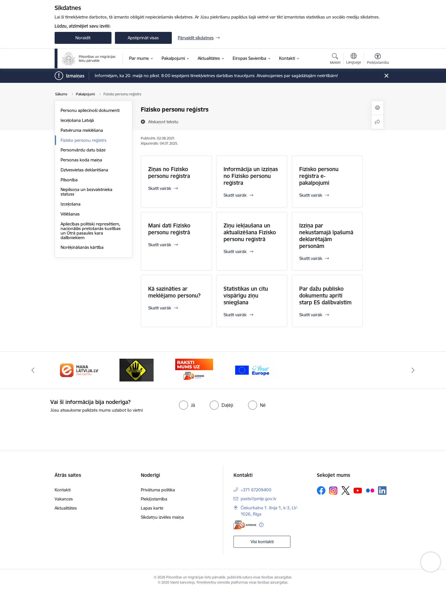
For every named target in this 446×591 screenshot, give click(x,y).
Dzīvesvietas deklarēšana (84, 170)
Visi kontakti (262, 541)
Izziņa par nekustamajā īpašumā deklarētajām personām (326, 235)
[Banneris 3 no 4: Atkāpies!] (194, 369)
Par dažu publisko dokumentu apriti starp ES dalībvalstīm (325, 295)
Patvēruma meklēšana (82, 130)
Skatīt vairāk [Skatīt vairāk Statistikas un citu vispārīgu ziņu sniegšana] (235, 314)
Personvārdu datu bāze (83, 150)
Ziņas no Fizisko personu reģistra (169, 172)
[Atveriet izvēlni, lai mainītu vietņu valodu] (353, 59)
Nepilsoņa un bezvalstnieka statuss (86, 192)
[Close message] (386, 76)
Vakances (64, 499)
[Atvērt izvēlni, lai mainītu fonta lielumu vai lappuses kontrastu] (378, 59)
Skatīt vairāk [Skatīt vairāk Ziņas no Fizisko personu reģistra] (159, 188)
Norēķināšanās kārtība (82, 247)
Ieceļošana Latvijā (77, 120)
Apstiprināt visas (143, 37)
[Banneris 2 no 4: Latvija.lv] (136, 369)
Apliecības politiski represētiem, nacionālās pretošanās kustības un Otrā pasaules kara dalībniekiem (91, 230)
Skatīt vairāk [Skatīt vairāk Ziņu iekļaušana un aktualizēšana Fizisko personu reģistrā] (235, 251)
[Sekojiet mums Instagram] (333, 491)
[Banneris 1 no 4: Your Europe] (79, 369)
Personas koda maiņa (81, 160)
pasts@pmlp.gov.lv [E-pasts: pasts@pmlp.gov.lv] (258, 498)
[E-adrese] (245, 525)
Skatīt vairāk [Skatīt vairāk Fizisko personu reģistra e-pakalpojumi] (310, 195)
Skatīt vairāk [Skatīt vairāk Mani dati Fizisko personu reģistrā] (159, 244)
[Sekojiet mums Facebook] (321, 490)
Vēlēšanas (70, 214)
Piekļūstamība (154, 499)
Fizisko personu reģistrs (83, 140)
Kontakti (63, 489)
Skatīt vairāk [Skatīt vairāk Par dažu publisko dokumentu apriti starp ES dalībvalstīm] (310, 314)
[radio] (187, 405)
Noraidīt (82, 37)
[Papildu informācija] (261, 525)
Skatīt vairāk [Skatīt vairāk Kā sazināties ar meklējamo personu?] (159, 308)
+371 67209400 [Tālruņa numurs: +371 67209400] (256, 489)
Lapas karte (152, 508)
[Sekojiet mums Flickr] (370, 490)
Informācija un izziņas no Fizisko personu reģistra (251, 176)
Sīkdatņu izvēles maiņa (162, 517)
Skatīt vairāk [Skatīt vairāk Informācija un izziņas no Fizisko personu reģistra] (235, 195)
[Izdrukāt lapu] (377, 108)
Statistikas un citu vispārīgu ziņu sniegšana (246, 295)
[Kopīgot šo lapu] (377, 122)
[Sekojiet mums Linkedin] (382, 490)
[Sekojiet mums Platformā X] (345, 490)
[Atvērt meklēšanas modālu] (335, 59)
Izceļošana (70, 204)
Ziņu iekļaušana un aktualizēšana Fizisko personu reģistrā (250, 232)
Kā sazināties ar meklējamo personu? (174, 292)
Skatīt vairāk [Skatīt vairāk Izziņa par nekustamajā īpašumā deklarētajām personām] (310, 258)
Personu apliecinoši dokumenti (90, 110)
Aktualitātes (66, 508)
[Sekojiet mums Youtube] (358, 490)
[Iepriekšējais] (33, 370)
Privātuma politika (158, 489)
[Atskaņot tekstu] (163, 121)
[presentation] (47, 429)
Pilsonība (69, 179)
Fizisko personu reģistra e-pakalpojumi (318, 176)
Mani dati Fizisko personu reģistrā (169, 229)
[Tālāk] (413, 370)
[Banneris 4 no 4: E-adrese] (252, 369)
